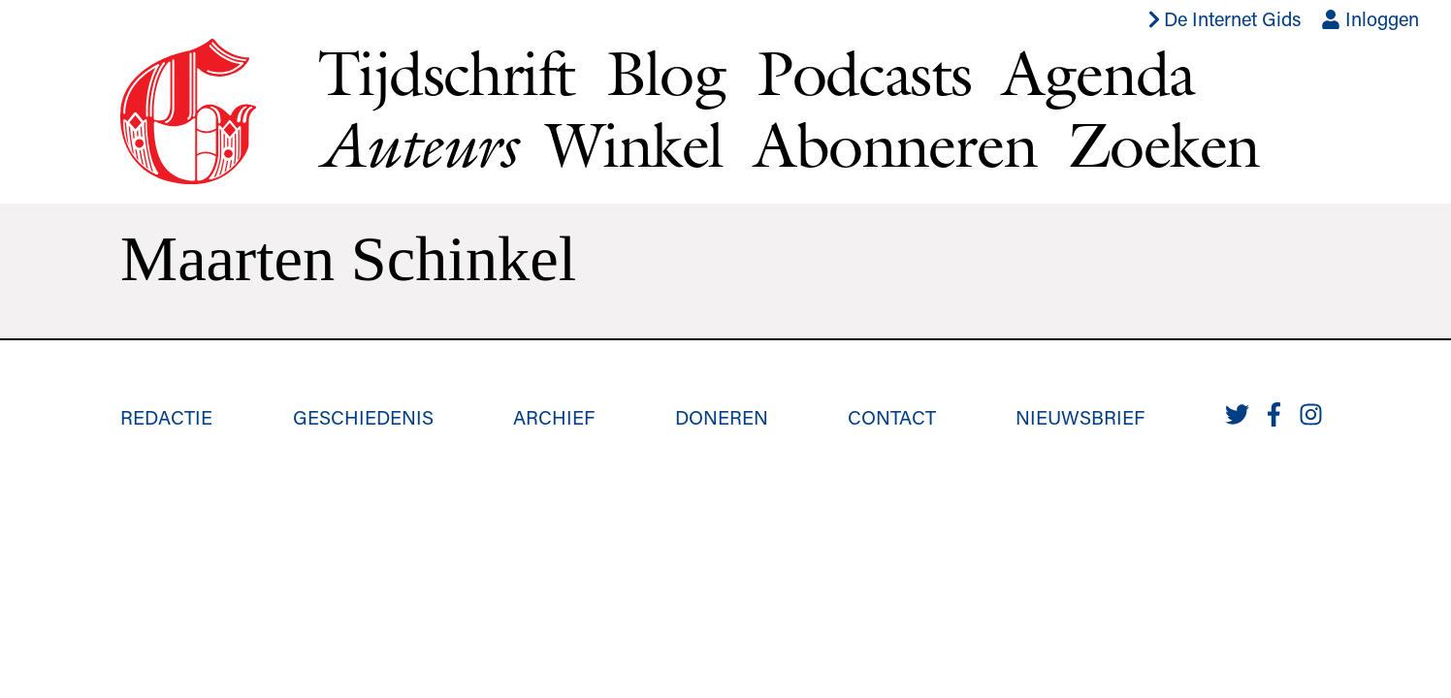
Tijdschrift (446, 72)
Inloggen (1370, 18)
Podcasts (864, 72)
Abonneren (895, 144)
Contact (892, 416)
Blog (666, 72)
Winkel (634, 144)
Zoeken (1163, 144)
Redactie (166, 416)
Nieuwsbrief (1080, 416)
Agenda (1098, 72)
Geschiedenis (363, 416)
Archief (554, 416)
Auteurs (416, 145)
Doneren (721, 416)
